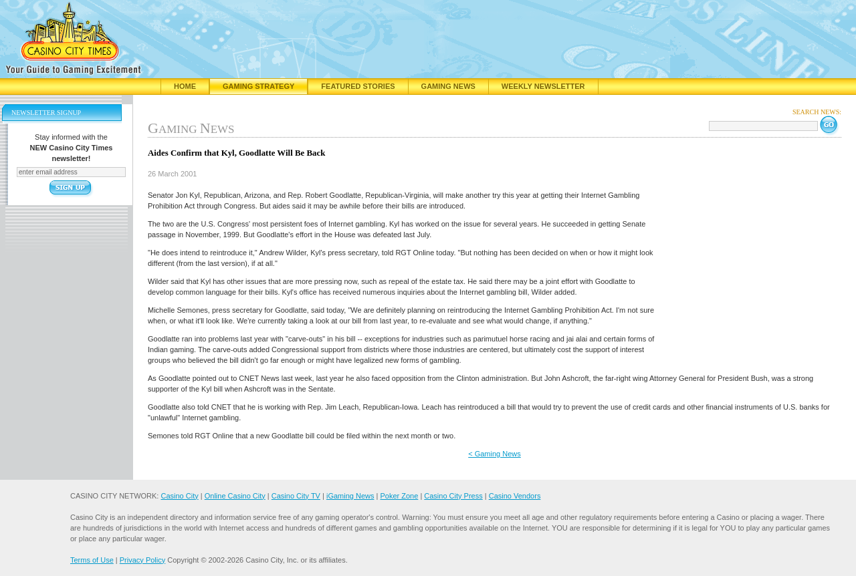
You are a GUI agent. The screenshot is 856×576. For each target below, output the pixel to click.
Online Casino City (235, 496)
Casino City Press (453, 496)
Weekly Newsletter (543, 86)
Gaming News (448, 86)
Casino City (179, 496)
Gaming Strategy (258, 86)
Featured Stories (358, 86)
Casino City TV (296, 496)
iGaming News (350, 496)
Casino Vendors (515, 496)
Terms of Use (92, 560)
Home (185, 86)
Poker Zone (399, 496)
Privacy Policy (142, 560)
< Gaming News (494, 454)
